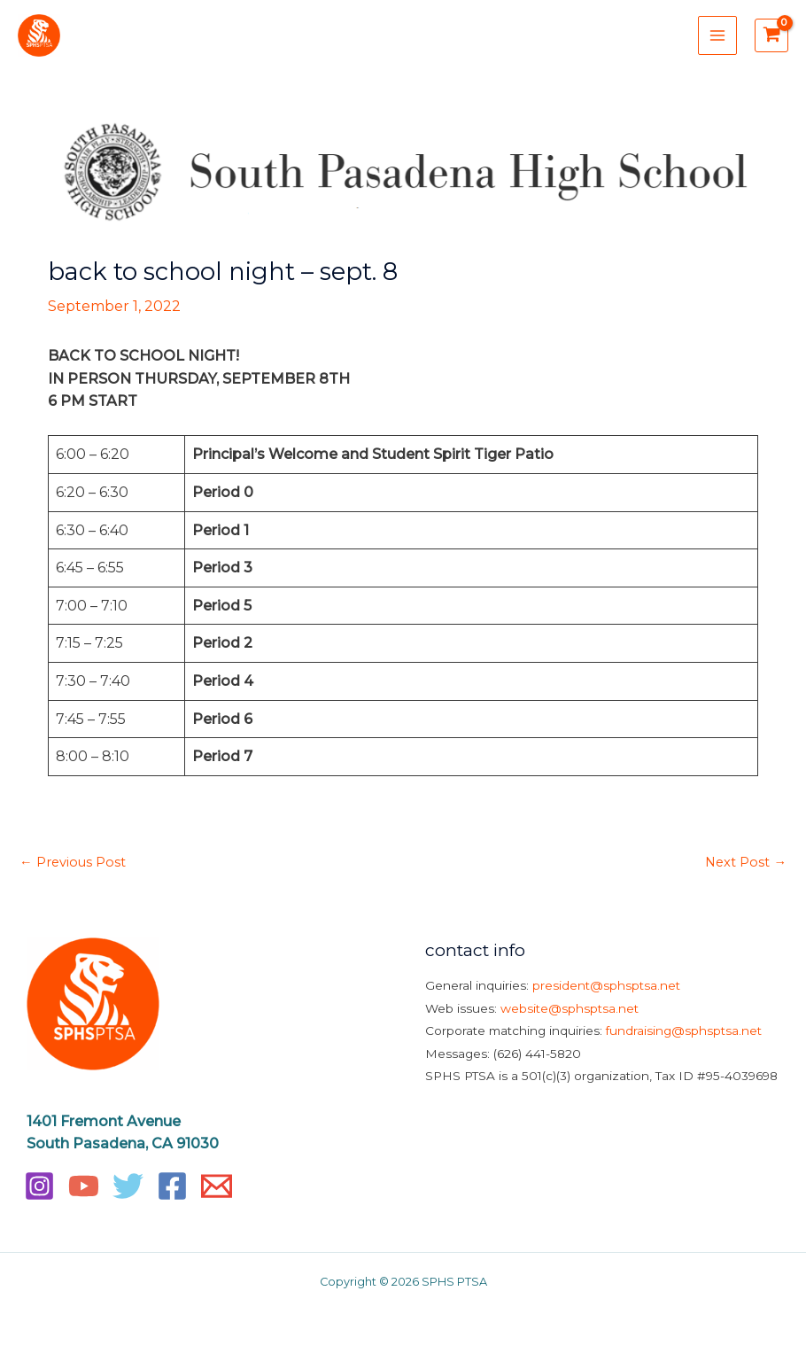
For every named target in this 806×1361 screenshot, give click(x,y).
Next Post (746, 864)
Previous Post (72, 864)
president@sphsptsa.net (606, 987)
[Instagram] (39, 1187)
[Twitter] (128, 1187)
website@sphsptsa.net (569, 1010)
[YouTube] (83, 1187)
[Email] (216, 1187)
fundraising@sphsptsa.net (684, 1033)
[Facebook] (172, 1187)
